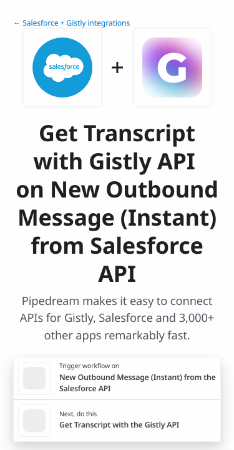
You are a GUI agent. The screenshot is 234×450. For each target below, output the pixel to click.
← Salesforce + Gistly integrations (71, 23)
